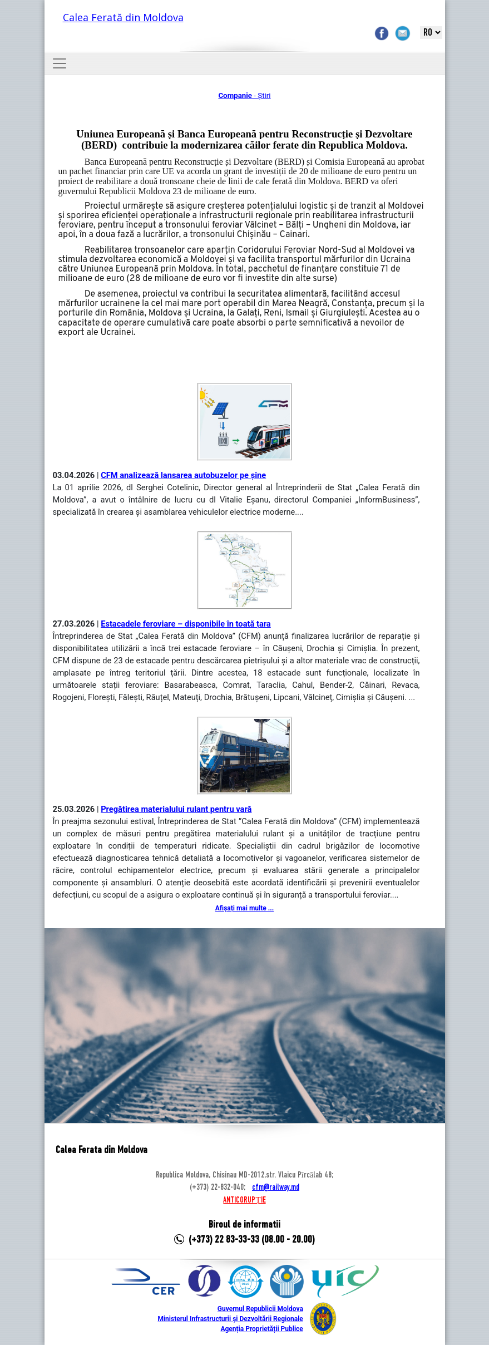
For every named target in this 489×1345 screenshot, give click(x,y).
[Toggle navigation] (60, 63)
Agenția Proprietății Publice (261, 1329)
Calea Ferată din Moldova (123, 17)
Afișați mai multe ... (244, 908)
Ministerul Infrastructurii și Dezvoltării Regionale (230, 1319)
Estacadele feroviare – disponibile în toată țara (186, 624)
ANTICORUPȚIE (244, 1200)
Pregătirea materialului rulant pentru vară (176, 809)
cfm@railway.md (275, 1187)
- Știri (244, 95)
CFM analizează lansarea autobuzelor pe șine (183, 475)
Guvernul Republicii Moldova (260, 1309)
